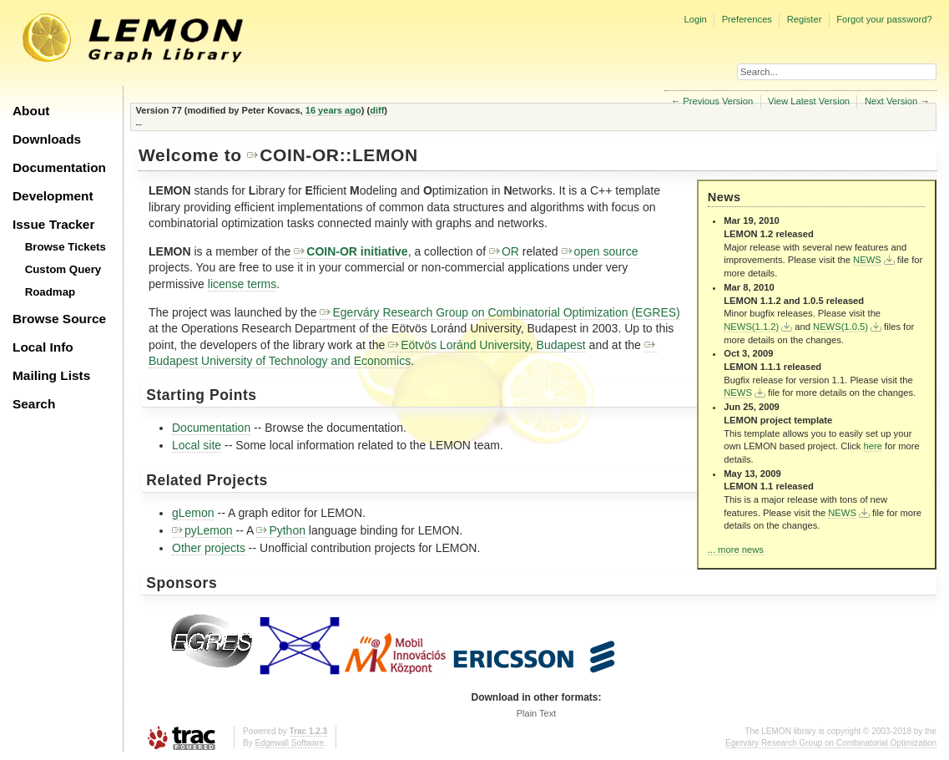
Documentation (59, 167)
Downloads (47, 139)
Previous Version (718, 101)
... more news (736, 550)
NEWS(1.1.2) (751, 327)
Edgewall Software (289, 742)
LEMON (385, 155)
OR (504, 251)
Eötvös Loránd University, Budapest (487, 345)
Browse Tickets (65, 247)
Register (804, 19)
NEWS (867, 260)
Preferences (747, 19)
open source (600, 251)
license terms (242, 284)
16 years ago (333, 110)
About (31, 111)
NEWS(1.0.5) (840, 327)
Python (280, 530)
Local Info (43, 347)
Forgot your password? (883, 19)
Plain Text (537, 713)
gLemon (193, 512)
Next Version (891, 101)
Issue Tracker (53, 224)
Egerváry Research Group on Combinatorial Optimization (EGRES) (499, 312)
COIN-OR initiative (350, 251)
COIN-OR (293, 155)
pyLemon (202, 530)
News (724, 197)
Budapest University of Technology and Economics (403, 353)
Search (34, 404)
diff (377, 110)
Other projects (208, 548)
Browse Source (59, 319)
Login (695, 19)
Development (53, 196)
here (873, 446)
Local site (196, 445)
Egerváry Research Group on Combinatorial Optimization (830, 742)
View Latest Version (809, 101)
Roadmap (50, 292)
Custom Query (63, 269)
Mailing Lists (51, 375)
